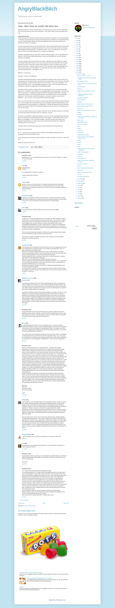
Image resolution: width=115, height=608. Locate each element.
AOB (23, 165)
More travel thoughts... (82, 124)
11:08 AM (24, 438)
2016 (77, 49)
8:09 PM (24, 340)
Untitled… (21, 587)
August (79, 185)
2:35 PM (24, 190)
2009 (77, 63)
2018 (77, 44)
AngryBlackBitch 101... (82, 122)
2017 (77, 47)
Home (43, 503)
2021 (77, 38)
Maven (23, 323)
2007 (77, 68)
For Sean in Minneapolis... (83, 176)
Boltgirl (24, 399)
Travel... (79, 126)
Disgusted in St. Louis (27, 278)
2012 (77, 57)
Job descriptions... (81, 86)
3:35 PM (24, 211)
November (80, 179)
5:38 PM (24, 318)
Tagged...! (79, 112)
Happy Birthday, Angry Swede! (84, 172)
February (80, 198)
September (80, 183)
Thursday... (80, 114)
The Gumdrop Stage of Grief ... (27, 511)
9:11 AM (24, 497)
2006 (77, 70)
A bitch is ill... (80, 108)
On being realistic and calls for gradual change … (31, 572)
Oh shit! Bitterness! (81, 158)
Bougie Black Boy (26, 434)
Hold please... (80, 154)
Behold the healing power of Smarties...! (86, 110)
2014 (77, 53)
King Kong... (80, 170)
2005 (77, 72)
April (79, 193)
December (80, 74)
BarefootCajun (25, 195)
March (79, 195)
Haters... (79, 144)
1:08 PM (24, 161)
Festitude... (80, 89)
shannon (24, 182)
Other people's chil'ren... (83, 81)
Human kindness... (81, 99)
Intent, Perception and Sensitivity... (85, 168)
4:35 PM (24, 273)
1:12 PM (24, 177)
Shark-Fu (86, 25)
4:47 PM (24, 305)
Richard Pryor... (81, 132)
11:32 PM (24, 395)
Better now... (80, 120)
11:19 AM (24, 449)
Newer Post (21, 503)
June (79, 189)
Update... (79, 128)
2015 (77, 51)
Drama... (79, 166)
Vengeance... (80, 130)
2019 (77, 42)
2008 (77, 65)
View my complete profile (89, 27)
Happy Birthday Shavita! (83, 134)
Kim (23, 443)
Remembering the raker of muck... (85, 106)
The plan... (79, 174)
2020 (77, 40)
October (80, 181)
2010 (77, 61)
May (79, 191)
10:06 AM (24, 429)
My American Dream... (82, 164)
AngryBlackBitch (37, 9)
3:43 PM (24, 240)
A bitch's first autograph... (83, 152)
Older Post (66, 503)
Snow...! (79, 146)
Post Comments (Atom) (30, 505)
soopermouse (25, 245)
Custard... (79, 142)
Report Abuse (79, 203)
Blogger (64, 600)
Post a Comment (24, 500)
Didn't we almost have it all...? (84, 75)
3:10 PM (24, 202)
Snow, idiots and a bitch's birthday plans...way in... (85, 137)
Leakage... (79, 102)
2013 (77, 55)
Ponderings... (80, 156)
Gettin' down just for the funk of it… (85, 104)
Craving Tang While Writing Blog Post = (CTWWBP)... (39, 578)
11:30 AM (24, 464)
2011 (77, 59)
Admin (23, 207)
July (79, 187)
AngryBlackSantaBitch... (83, 97)
